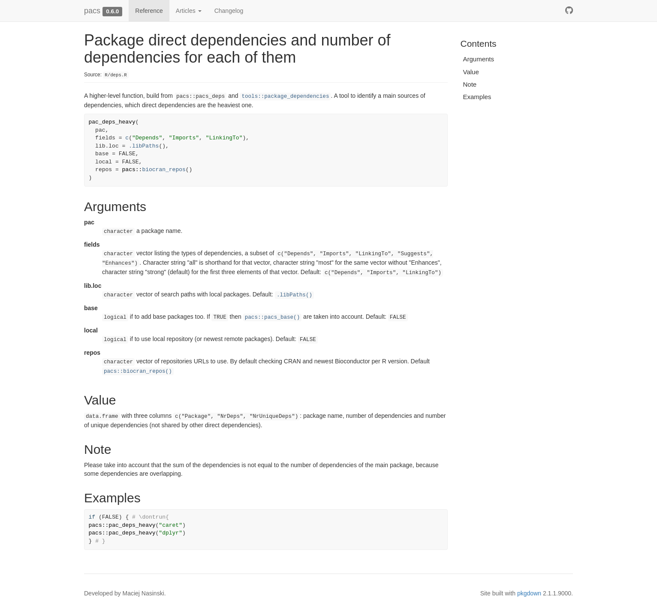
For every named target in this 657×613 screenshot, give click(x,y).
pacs (92, 10)
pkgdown (529, 593)
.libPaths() (294, 295)
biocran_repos (163, 169)
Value (471, 71)
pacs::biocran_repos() (138, 371)
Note (470, 84)
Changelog (229, 10)
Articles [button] (189, 10)
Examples (477, 96)
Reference (149, 10)
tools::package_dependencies (285, 97)
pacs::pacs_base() (272, 317)
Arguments (478, 59)
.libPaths (144, 146)
